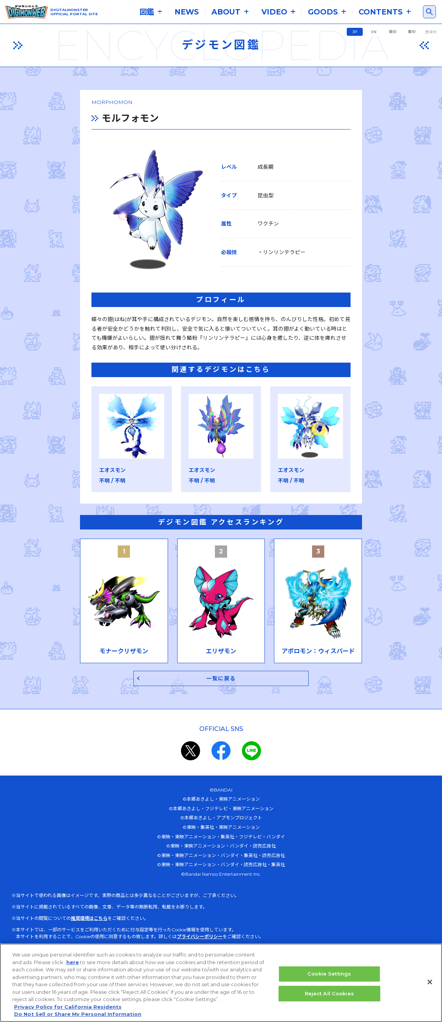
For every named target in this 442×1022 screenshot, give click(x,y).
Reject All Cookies (329, 994)
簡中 (393, 32)
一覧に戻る (221, 703)
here (72, 963)
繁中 (412, 32)
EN (373, 32)
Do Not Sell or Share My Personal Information (77, 1015)
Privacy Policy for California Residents (68, 1007)
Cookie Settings (329, 974)
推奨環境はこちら (89, 944)
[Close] (429, 982)
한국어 (431, 32)
